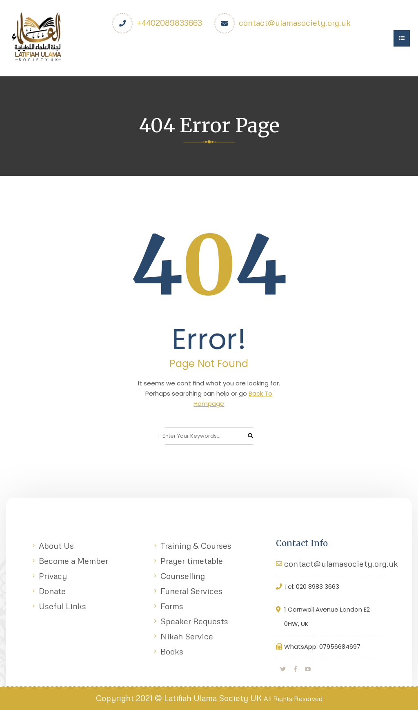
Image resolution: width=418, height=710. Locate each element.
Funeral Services (191, 591)
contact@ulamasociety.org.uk (295, 22)
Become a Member (73, 560)
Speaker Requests (194, 621)
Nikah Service (186, 636)
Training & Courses (195, 545)
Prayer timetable (191, 560)
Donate (52, 591)
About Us (56, 545)
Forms (171, 606)
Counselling (182, 576)
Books (171, 651)
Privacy (53, 576)
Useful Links (62, 606)
